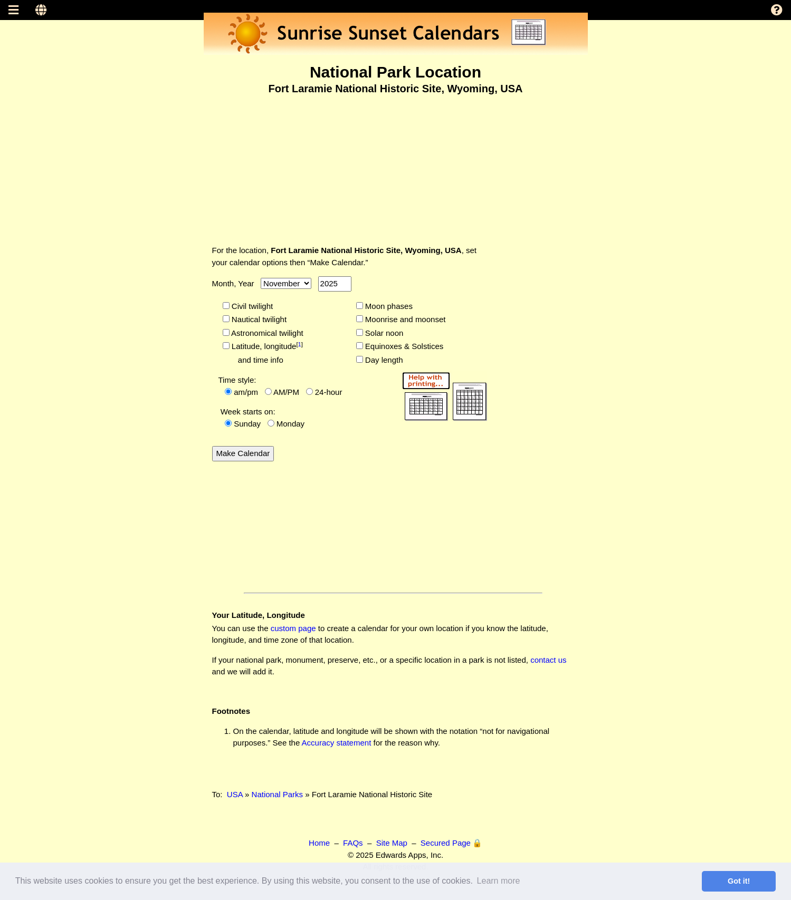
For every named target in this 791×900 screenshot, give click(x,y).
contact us (548, 659)
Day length (383, 359)
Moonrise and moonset (404, 319)
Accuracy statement (336, 742)
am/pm (246, 392)
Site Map (391, 842)
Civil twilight (251, 306)
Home (319, 842)
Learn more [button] (498, 880)
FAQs (353, 842)
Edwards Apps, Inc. (409, 854)
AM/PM (286, 392)
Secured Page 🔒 (451, 842)
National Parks (277, 794)
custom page (293, 628)
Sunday (247, 423)
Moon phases (388, 306)
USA (235, 794)
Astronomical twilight (266, 332)
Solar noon (383, 332)
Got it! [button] (739, 881)
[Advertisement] (395, 163)
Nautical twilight (258, 319)
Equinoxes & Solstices (403, 346)
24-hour (328, 392)
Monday (290, 423)
